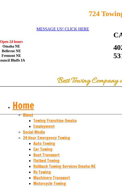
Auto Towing (44, 143)
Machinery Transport (51, 178)
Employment (44, 126)
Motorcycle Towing (49, 183)
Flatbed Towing (46, 160)
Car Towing (43, 149)
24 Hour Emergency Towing (46, 138)
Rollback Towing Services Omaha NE (64, 166)
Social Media (34, 132)
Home (23, 105)
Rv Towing (42, 172)
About (28, 115)
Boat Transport (46, 155)
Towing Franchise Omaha (55, 120)
